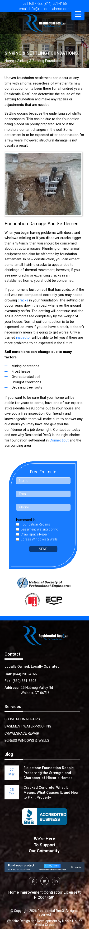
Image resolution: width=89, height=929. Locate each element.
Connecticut (59, 440)
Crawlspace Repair (22, 733)
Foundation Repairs (22, 719)
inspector (23, 337)
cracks (23, 300)
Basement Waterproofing (28, 726)
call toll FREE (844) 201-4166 (45, 4)
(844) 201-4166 (25, 674)
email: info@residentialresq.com (44, 9)
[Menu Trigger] (77, 13)
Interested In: (26, 520)
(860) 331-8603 (24, 681)
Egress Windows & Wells (27, 740)
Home (9, 61)
